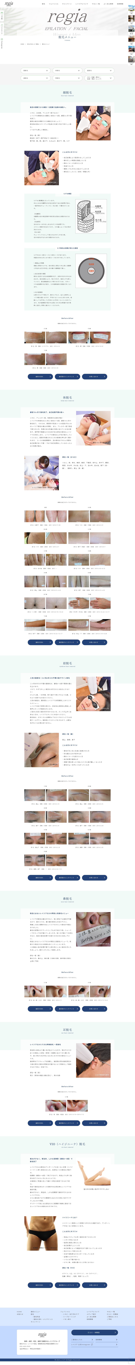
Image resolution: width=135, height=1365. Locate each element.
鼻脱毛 (26, 81)
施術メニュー (35, 1315)
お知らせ (20, 1318)
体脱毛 (58, 71)
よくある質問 (108, 4)
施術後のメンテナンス (66, 380)
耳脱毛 (58, 81)
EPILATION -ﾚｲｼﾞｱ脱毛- (35, 44)
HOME (23, 44)
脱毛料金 (37, 1320)
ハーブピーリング (69, 1320)
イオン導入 (67, 1323)
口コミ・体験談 (112, 1318)
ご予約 (109, 1323)
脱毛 (43, 4)
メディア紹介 (91, 1318)
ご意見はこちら (112, 1320)
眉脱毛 (90, 71)
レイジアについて (81, 4)
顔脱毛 (26, 71)
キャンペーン (67, 4)
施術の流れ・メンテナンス (43, 1323)
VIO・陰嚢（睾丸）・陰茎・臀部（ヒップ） (96, 81)
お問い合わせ (90, 380)
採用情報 (120, 4)
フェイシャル (53, 4)
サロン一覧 (96, 4)
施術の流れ (43, 380)
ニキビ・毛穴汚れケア (71, 1318)
